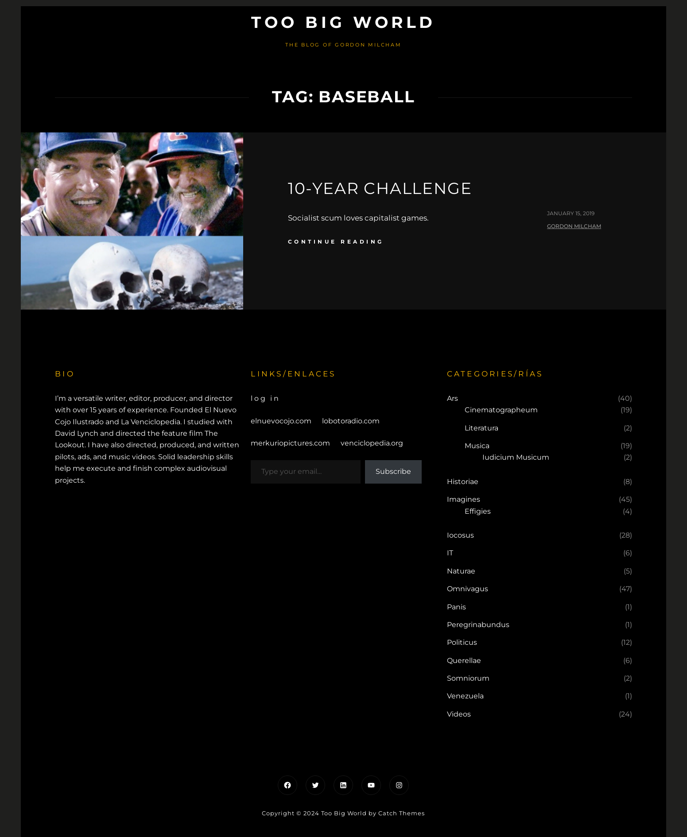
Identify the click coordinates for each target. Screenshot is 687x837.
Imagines (463, 499)
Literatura (481, 428)
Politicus (462, 642)
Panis (456, 607)
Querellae (464, 660)
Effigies (478, 511)
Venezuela (465, 696)
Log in (265, 398)
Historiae (462, 481)
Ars (452, 398)
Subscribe (393, 471)
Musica (477, 446)
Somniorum (468, 678)
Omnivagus (467, 589)
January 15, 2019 (570, 213)
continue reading (336, 241)
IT (450, 553)
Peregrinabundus (478, 624)
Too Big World (343, 22)
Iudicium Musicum (515, 457)
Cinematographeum (501, 410)
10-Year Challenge (380, 188)
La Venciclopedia (150, 422)
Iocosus (460, 535)
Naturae (461, 571)
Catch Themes (401, 813)
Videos (459, 714)
